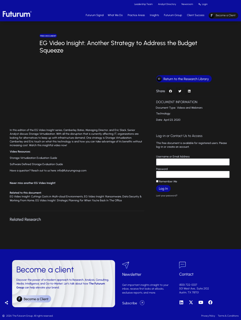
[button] (170, 91)
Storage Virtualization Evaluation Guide (33, 157)
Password (162, 169)
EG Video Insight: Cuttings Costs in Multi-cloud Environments (46, 196)
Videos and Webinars (189, 107)
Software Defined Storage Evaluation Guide (36, 164)
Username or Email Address (173, 156)
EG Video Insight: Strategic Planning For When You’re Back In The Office (78, 200)
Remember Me (166, 181)
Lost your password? (166, 195)
